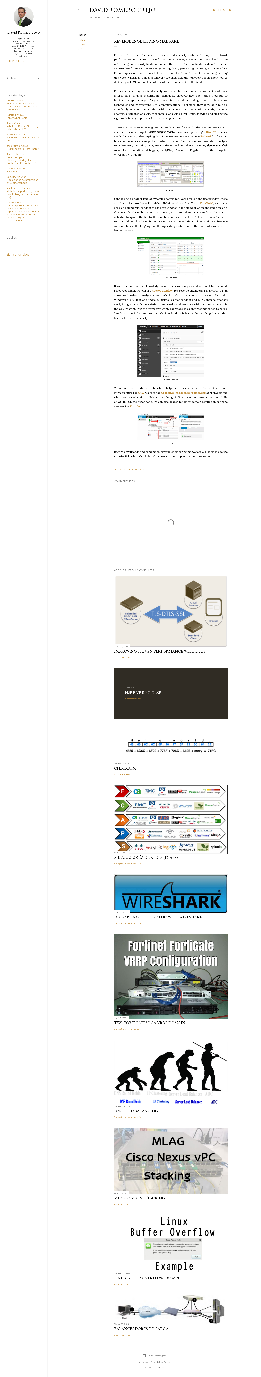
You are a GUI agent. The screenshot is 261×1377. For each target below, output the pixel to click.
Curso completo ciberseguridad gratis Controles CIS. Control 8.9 (21, 160)
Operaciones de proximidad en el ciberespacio (22, 181)
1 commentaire (121, 1204)
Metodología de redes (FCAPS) (146, 857)
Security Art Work (17, 176)
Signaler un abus (18, 254)
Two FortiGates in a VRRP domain (149, 1022)
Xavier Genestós (16, 134)
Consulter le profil (23, 61)
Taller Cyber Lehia (17, 117)
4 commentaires (133, 698)
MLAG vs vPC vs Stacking (139, 1198)
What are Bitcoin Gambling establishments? (22, 128)
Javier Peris (13, 123)
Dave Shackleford (17, 168)
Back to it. (12, 171)
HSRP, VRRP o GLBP (143, 692)
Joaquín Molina (15, 154)
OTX (79, 48)
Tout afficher (14, 220)
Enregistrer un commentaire (127, 863)
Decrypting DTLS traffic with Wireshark (158, 917)
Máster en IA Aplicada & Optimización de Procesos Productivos (22, 106)
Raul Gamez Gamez (18, 188)
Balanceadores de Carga (141, 1328)
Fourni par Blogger (154, 1356)
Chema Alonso (15, 100)
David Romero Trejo (122, 10)
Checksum (125, 768)
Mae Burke (164, 1362)
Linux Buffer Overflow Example (148, 1278)
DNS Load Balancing (136, 1110)
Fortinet (82, 40)
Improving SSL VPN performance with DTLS (159, 651)
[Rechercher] (222, 10)
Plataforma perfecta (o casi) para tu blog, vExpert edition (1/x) (23, 194)
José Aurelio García (17, 145)
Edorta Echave (15, 114)
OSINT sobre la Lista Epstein (23, 148)
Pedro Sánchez (15, 202)
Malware (82, 44)
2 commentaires (122, 657)
